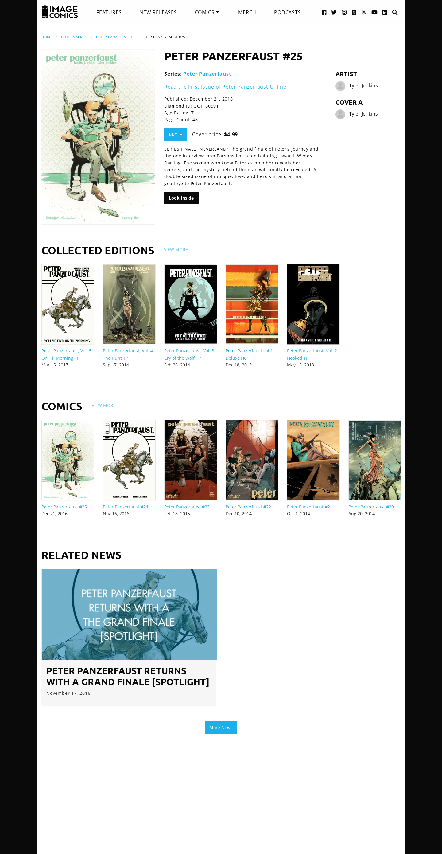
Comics (205, 12)
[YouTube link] (374, 12)
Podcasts (287, 12)
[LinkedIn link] (384, 12)
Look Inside (181, 198)
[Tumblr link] (354, 12)
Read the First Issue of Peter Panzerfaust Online (225, 86)
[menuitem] (109, 12)
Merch (247, 12)
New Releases (158, 12)
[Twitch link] (364, 12)
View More (176, 249)
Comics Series (74, 36)
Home (46, 36)
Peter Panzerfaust (114, 36)
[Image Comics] (59, 11)
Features (109, 12)
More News (221, 727)
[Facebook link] (324, 12)
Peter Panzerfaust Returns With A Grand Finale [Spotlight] (127, 676)
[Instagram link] (344, 12)
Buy (175, 134)
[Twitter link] (334, 12)
